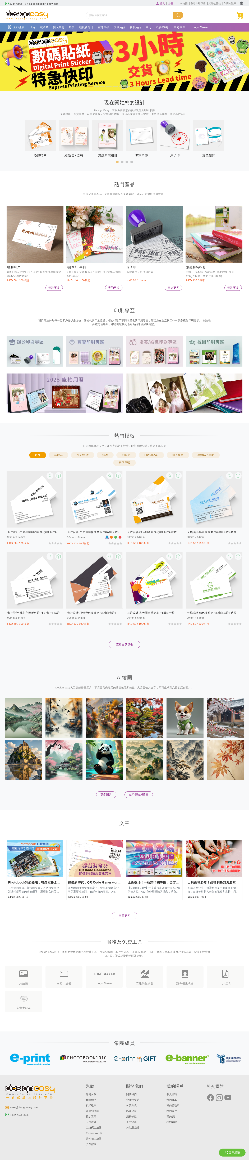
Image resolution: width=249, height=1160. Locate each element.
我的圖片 (172, 1111)
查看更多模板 (124, 644)
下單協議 (131, 1122)
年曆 (72, 27)
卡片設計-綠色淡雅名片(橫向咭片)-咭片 (211, 612)
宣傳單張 (103, 27)
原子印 (131, 267)
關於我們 (131, 1094)
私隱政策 (131, 1111)
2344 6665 (13, 3)
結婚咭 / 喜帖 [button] (205, 455)
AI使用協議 (132, 1127)
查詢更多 (54, 287)
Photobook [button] (151, 455)
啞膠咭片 (13, 267)
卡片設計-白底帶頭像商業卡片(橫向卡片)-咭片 (94, 532)
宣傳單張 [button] (124, 462)
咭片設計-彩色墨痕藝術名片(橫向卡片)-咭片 (154, 612)
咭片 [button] (37, 455)
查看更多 (124, 915)
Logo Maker (200, 27)
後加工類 (91, 1116)
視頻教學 (91, 1105)
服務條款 (131, 1116)
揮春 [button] (105, 455)
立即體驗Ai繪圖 (139, 794)
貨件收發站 (132, 1100)
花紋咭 (44, 27)
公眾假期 (91, 1144)
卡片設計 (91, 1122)
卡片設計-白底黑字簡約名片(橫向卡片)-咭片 (34, 532)
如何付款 (91, 1094)
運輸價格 (91, 1100)
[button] (241, 3)
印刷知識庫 (92, 1111)
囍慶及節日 (86, 27)
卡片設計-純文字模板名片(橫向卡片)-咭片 (33, 612)
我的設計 (172, 1116)
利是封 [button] (126, 455)
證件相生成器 (94, 1138)
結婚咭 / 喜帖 (76, 267)
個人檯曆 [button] (178, 455)
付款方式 (131, 1105)
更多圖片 (106, 794)
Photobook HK (94, 1133)
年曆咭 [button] (58, 455)
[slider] (55, 543)
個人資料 (172, 1094)
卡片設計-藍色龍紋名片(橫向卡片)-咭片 (211, 532)
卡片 (32, 27)
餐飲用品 (135, 27)
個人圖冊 (58, 27)
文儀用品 (119, 27)
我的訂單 (172, 1100)
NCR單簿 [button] (83, 455)
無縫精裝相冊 (195, 267)
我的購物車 (173, 1105)
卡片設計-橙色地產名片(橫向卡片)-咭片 (152, 532)
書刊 (148, 27)
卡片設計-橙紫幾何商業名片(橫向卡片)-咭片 (94, 612)
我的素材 (172, 1122)
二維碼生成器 (94, 1127)
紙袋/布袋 (162, 27)
